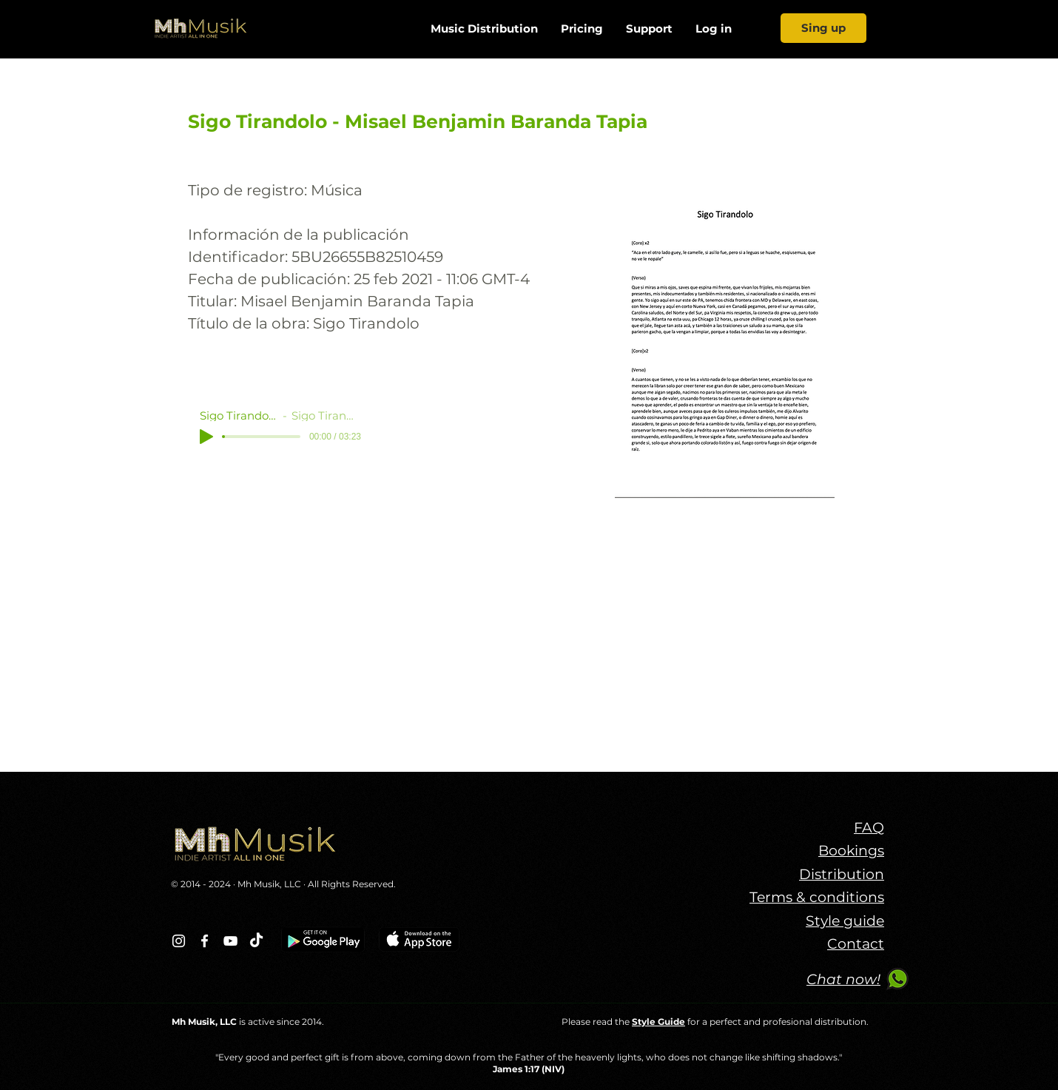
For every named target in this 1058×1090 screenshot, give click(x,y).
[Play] (206, 436)
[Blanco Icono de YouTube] (230, 940)
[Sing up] (823, 28)
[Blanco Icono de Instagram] (178, 940)
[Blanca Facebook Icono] (204, 940)
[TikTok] (256, 940)
